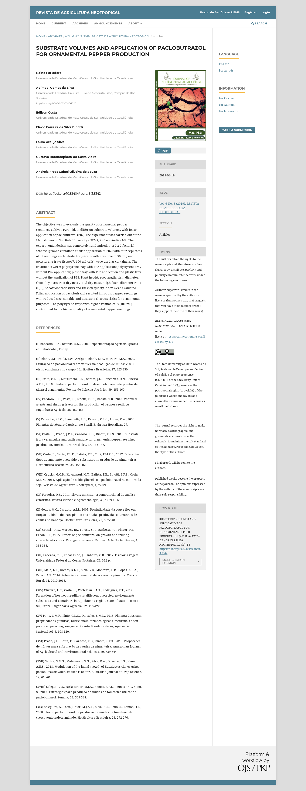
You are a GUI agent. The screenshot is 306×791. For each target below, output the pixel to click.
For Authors (227, 105)
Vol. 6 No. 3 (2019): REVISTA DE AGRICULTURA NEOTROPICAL (107, 36)
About (134, 23)
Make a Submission (237, 130)
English (224, 64)
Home (40, 23)
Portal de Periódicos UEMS (219, 12)
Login (266, 12)
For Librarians (228, 111)
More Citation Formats (173, 561)
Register (250, 12)
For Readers (227, 98)
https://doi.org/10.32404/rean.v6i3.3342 (72, 194)
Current (59, 23)
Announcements (108, 23)
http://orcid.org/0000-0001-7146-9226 (56, 103)
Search (259, 23)
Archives (80, 23)
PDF (164, 150)
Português (226, 70)
